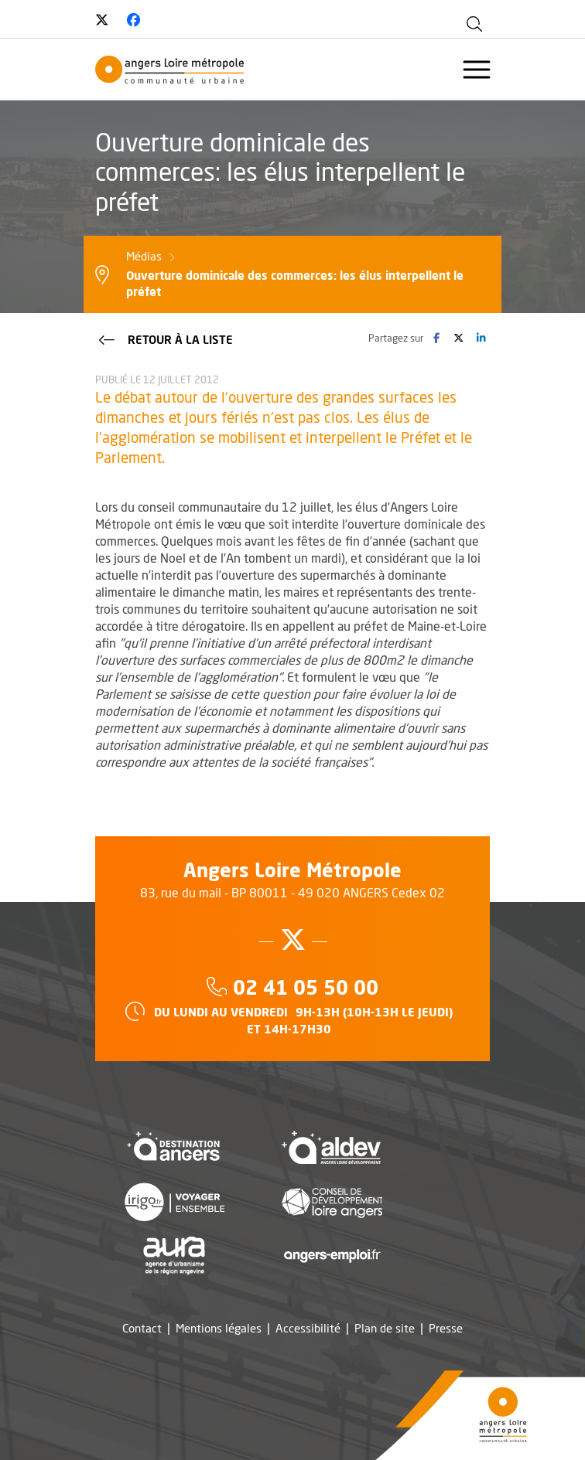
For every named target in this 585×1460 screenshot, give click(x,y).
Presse (446, 1328)
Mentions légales (219, 1328)
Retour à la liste (164, 338)
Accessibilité (307, 1328)
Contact (142, 1328)
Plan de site (384, 1328)
